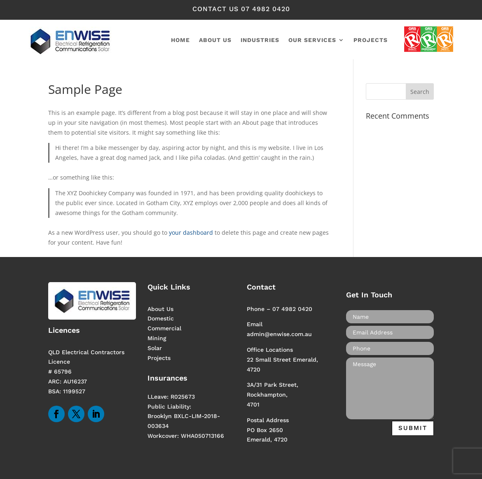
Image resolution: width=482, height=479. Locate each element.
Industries (260, 40)
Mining (156, 338)
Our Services (312, 40)
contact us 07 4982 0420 (241, 9)
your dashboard (191, 232)
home (180, 40)
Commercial (164, 328)
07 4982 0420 (292, 309)
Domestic (160, 318)
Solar (154, 348)
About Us (160, 309)
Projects (370, 40)
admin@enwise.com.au (279, 334)
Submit (412, 428)
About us (215, 40)
